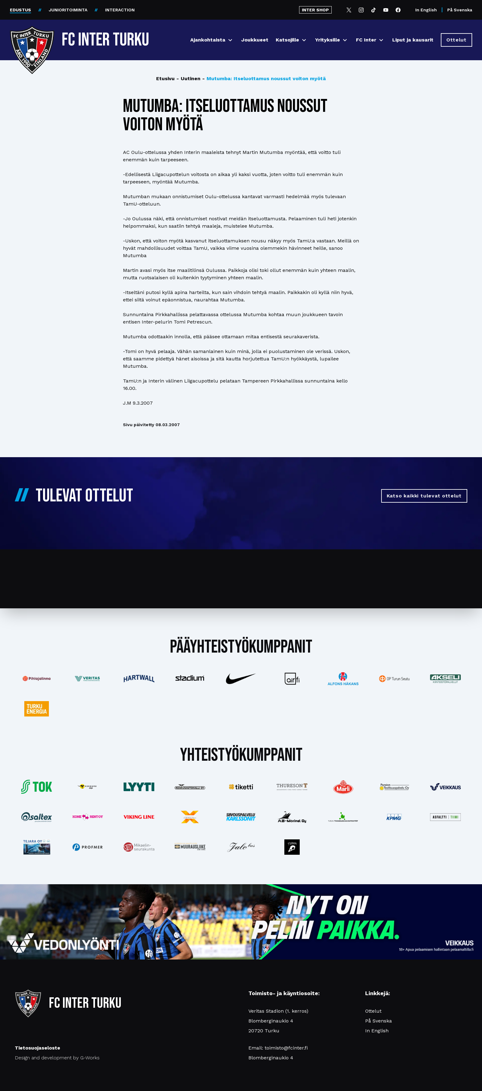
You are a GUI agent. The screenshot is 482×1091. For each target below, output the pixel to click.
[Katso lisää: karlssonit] (241, 817)
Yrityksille (327, 40)
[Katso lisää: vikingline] (138, 817)
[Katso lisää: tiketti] (241, 787)
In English (426, 9)
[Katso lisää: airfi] (292, 678)
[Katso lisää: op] (394, 678)
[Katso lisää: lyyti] (138, 787)
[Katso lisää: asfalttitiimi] (445, 817)
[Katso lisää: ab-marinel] (292, 817)
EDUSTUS (20, 9)
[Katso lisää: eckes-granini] (343, 787)
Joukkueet (254, 40)
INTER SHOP (315, 9)
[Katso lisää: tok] (36, 787)
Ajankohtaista (207, 40)
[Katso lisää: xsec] (190, 817)
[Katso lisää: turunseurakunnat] (138, 847)
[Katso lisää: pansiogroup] (394, 786)
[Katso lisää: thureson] (292, 786)
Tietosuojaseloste (37, 1048)
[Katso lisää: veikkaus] (445, 787)
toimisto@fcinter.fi (286, 1048)
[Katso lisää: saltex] (36, 817)
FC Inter (366, 40)
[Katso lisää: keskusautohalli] (190, 787)
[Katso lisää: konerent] (87, 817)
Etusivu (165, 78)
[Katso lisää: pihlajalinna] (36, 678)
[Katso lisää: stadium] (190, 679)
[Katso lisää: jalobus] (241, 847)
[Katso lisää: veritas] (87, 678)
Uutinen (188, 78)
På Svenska (459, 9)
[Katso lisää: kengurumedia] (87, 787)
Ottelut (373, 1011)
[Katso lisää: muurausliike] (190, 847)
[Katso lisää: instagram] (292, 847)
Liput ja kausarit (412, 40)
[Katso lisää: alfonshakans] (343, 678)
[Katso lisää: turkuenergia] (36, 708)
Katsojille (287, 40)
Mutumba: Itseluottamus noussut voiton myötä (264, 78)
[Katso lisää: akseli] (445, 678)
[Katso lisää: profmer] (87, 847)
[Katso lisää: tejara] (36, 847)
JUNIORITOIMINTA (68, 9)
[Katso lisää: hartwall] (138, 679)
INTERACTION (120, 9)
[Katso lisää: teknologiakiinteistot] (343, 817)
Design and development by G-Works (57, 1058)
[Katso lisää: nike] (241, 678)
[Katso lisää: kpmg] (394, 817)
